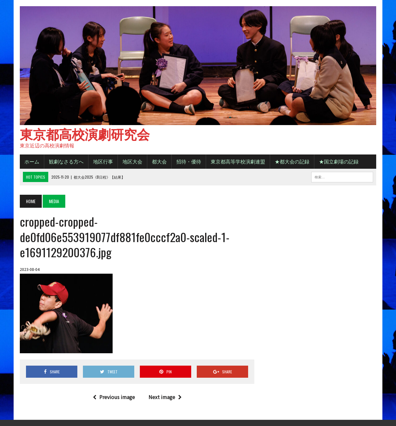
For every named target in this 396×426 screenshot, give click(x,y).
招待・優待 (188, 161)
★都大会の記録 (292, 161)
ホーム (31, 161)
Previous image (114, 397)
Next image (165, 397)
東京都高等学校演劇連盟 (238, 161)
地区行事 (103, 161)
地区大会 (132, 161)
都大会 (159, 161)
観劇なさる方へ (66, 161)
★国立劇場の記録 (339, 161)
